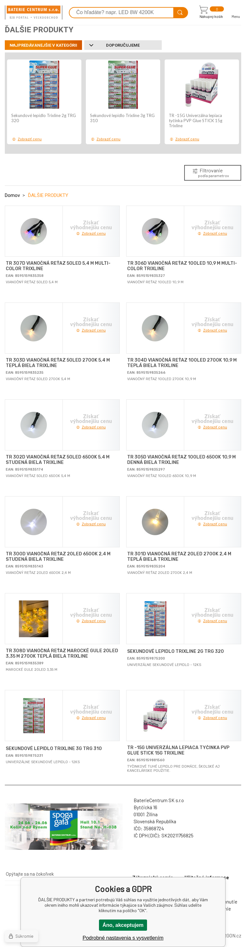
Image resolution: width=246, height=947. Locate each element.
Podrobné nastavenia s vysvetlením (123, 938)
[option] (44, 101)
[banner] (33, 12)
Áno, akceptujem (123, 925)
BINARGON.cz (227, 935)
